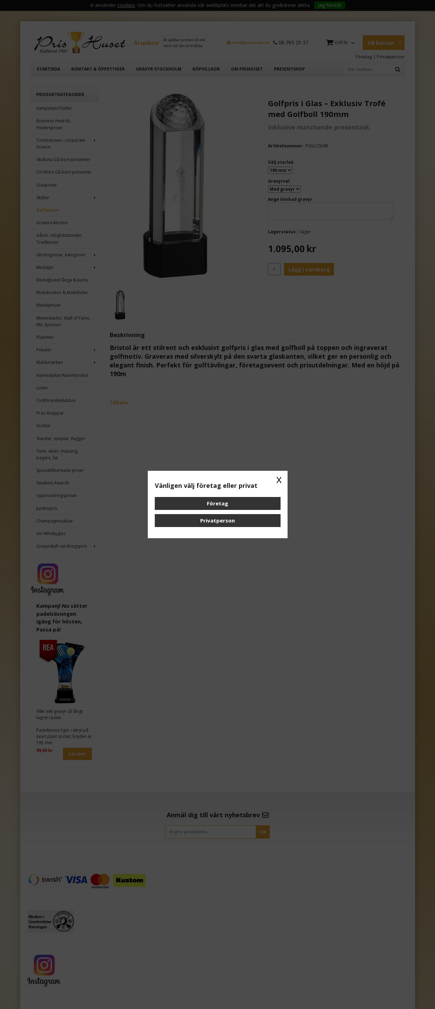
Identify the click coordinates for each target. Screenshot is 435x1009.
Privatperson (217, 520)
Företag (217, 503)
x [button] (279, 479)
